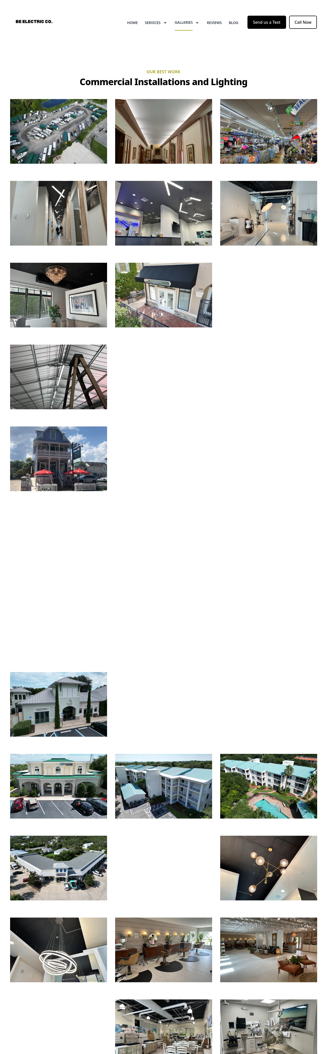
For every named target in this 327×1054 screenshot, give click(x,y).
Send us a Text (267, 22)
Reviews (214, 22)
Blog (233, 22)
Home (132, 22)
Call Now (303, 22)
